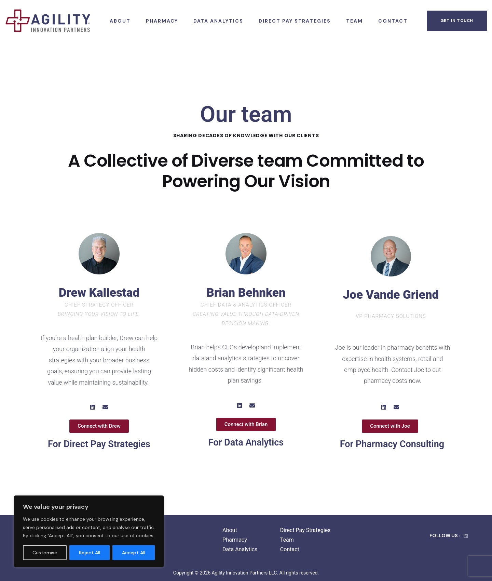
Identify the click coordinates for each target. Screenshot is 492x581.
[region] (89, 531)
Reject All (89, 553)
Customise (44, 553)
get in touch (456, 20)
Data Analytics (239, 549)
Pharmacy (234, 540)
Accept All (133, 553)
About (229, 530)
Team (287, 540)
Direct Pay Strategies (305, 530)
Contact (289, 549)
